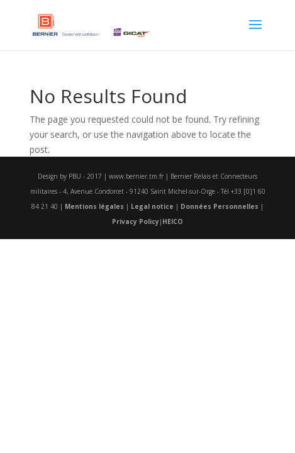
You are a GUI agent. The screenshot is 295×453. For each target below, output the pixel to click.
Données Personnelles (220, 206)
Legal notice (152, 206)
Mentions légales (94, 206)
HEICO (172, 221)
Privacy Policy (135, 221)
